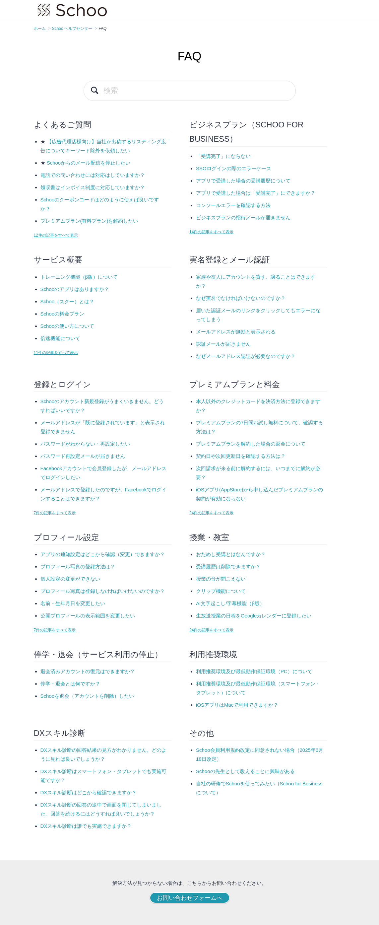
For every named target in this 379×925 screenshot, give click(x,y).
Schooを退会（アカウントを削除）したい (87, 696)
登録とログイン (62, 384)
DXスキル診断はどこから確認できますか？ (88, 792)
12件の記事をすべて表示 (56, 235)
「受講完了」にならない (223, 156)
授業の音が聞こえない (221, 579)
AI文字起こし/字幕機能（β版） (230, 603)
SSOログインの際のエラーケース (233, 168)
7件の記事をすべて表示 (55, 513)
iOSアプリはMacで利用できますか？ (237, 705)
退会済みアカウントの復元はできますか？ (87, 671)
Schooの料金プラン (62, 314)
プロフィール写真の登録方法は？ (77, 566)
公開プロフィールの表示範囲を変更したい (87, 615)
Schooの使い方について (67, 326)
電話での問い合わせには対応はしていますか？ (92, 175)
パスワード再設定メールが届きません (82, 456)
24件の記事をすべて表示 (211, 513)
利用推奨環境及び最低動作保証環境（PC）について (254, 671)
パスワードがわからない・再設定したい (85, 444)
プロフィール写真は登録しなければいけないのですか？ (102, 591)
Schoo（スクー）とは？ (67, 301)
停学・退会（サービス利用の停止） (98, 654)
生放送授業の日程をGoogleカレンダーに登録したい (253, 615)
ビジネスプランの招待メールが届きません (243, 217)
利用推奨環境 (213, 654)
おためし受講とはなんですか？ (231, 554)
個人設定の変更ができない (70, 579)
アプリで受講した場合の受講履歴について (243, 180)
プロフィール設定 (66, 537)
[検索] (190, 91)
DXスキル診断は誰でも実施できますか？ (86, 826)
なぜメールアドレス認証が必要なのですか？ (245, 356)
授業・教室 (209, 537)
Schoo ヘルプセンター (72, 28)
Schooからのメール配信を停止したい (89, 163)
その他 (201, 733)
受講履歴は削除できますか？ (228, 566)
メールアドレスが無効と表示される (236, 331)
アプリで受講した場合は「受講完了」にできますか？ (255, 193)
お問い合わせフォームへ (189, 897)
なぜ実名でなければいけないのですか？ (240, 298)
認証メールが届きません (223, 344)
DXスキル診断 (60, 733)
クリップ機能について (221, 591)
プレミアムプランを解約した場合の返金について (250, 444)
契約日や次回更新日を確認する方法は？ (240, 456)
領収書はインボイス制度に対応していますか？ (92, 187)
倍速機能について (60, 338)
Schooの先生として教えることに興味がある (245, 771)
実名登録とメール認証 (229, 259)
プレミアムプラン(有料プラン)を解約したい (89, 221)
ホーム (40, 28)
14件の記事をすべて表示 (211, 232)
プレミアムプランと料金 (234, 384)
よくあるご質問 (62, 124)
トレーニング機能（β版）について (79, 277)
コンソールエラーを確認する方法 (233, 205)
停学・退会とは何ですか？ (70, 683)
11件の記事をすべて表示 (56, 352)
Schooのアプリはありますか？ (74, 289)
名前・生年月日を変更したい (72, 603)
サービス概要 (58, 259)
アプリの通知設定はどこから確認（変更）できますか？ (102, 554)
